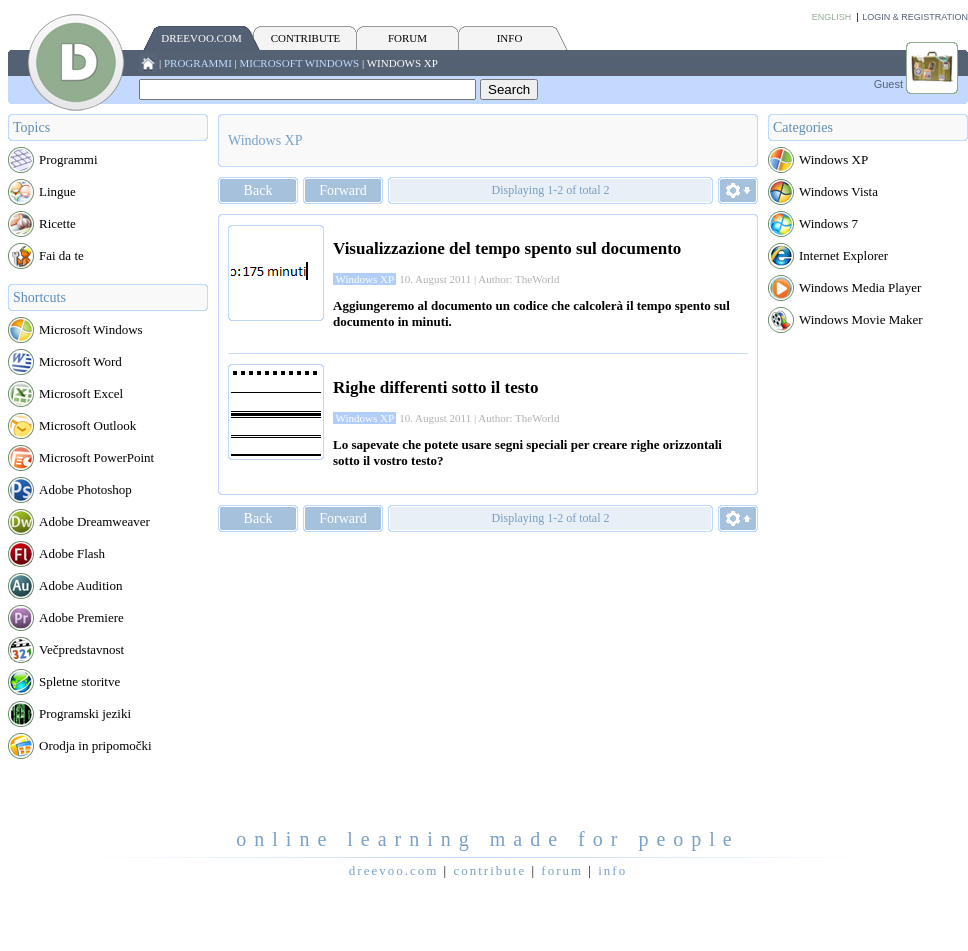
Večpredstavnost (81, 649)
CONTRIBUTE (306, 38)
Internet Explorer (843, 255)
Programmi (198, 63)
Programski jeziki (85, 713)
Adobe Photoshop (85, 489)
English (832, 17)
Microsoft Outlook (87, 425)
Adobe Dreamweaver (94, 521)
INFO (510, 38)
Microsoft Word (80, 361)
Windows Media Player (860, 287)
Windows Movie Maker (861, 319)
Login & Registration (915, 17)
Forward (342, 190)
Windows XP (402, 63)
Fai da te (61, 255)
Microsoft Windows (300, 63)
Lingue (57, 191)
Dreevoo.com (201, 38)
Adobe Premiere (81, 617)
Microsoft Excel (81, 393)
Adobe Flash (72, 553)
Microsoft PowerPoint (96, 457)
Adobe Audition (80, 585)
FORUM (407, 38)
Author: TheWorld (518, 279)
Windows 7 (828, 223)
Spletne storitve (79, 681)
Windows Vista (838, 191)
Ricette (57, 223)
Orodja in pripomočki (95, 745)
